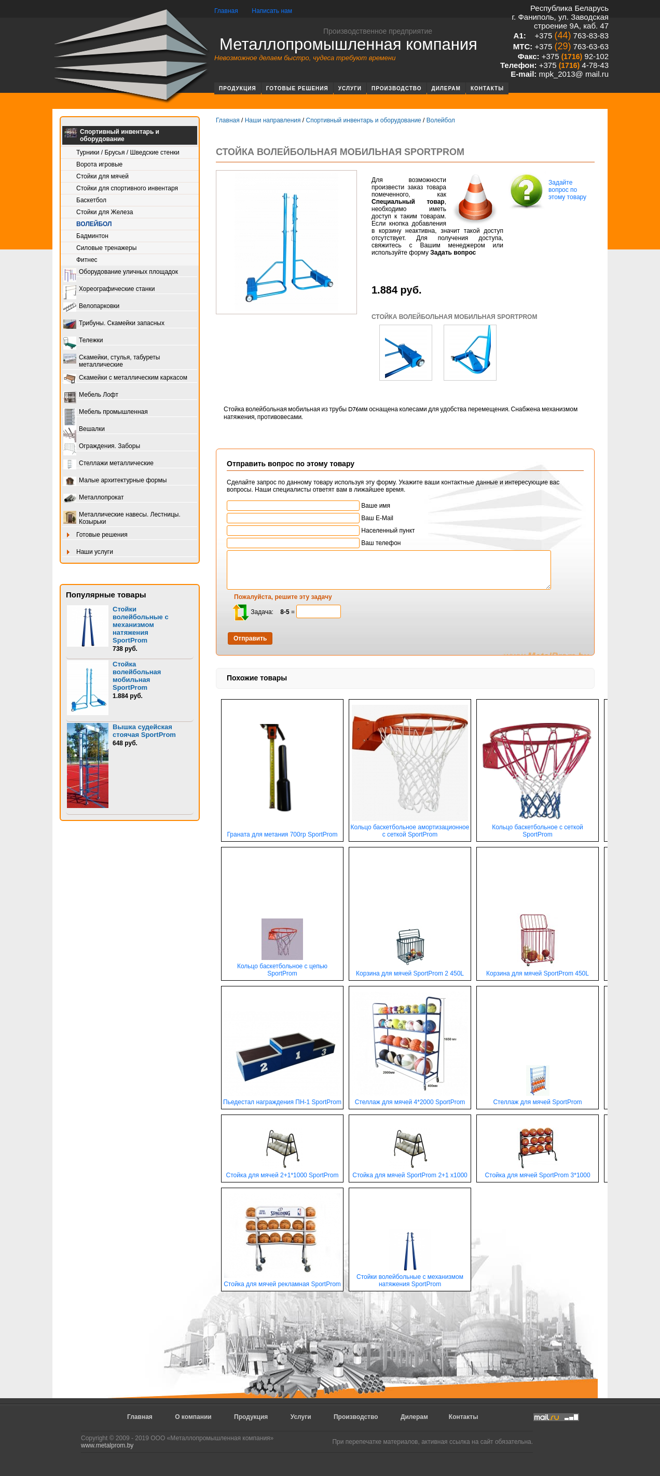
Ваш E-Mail (310, 518)
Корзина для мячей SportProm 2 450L (410, 970)
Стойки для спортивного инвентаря (127, 188)
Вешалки (84, 429)
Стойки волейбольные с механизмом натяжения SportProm (141, 624)
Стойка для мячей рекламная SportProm (282, 1281)
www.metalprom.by (107, 1445)
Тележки (83, 341)
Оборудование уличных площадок (120, 272)
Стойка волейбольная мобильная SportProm (137, 675)
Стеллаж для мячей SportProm (537, 1099)
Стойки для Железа (104, 212)
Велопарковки (91, 306)
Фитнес (87, 259)
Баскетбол (91, 200)
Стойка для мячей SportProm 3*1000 (537, 1172)
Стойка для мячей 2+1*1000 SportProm (282, 1172)
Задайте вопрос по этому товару (546, 191)
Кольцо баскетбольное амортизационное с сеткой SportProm (410, 828)
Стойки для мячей (102, 176)
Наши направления (273, 120)
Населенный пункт (321, 530)
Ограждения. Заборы (101, 446)
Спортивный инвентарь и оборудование (111, 135)
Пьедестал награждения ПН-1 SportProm (282, 1099)
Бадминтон (92, 236)
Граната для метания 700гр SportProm (282, 831)
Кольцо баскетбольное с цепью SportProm (282, 967)
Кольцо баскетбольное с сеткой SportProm (537, 828)
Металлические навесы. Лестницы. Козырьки (122, 518)
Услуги (350, 88)
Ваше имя (308, 505)
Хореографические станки (109, 289)
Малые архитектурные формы (115, 481)
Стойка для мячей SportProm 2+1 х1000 (410, 1172)
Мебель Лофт (90, 395)
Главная (226, 11)
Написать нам (272, 11)
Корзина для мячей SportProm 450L (537, 970)
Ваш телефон (314, 543)
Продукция (237, 88)
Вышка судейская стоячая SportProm (144, 731)
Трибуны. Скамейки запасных (113, 323)
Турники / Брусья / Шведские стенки (128, 152)
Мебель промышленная (105, 412)
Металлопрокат (93, 498)
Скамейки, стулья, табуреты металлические (111, 361)
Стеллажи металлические (108, 463)
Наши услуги (88, 552)
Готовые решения (297, 88)
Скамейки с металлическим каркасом (125, 378)
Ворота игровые (99, 164)
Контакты (487, 88)
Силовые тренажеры (106, 248)
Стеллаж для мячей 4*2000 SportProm (410, 1099)
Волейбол (94, 224)
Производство (397, 88)
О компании (193, 1417)
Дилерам (446, 88)
